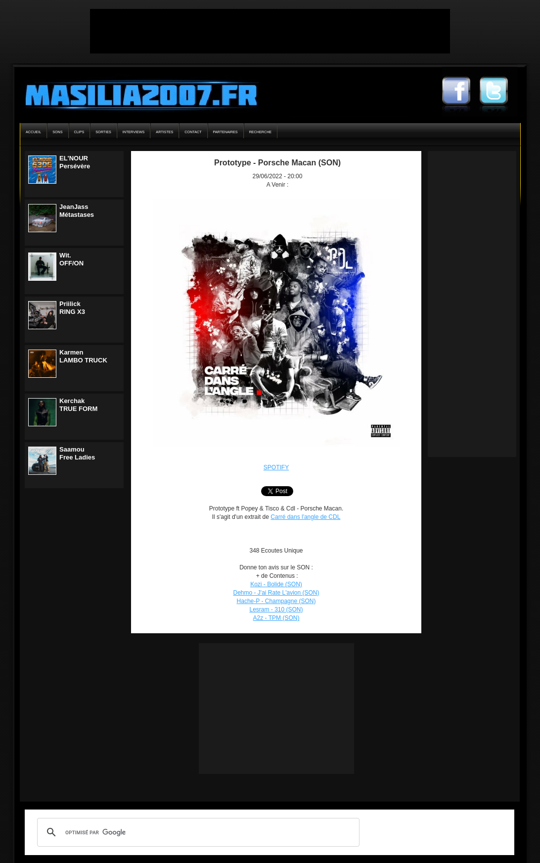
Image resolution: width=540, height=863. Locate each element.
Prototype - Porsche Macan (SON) (277, 162)
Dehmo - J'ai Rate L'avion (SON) (276, 592)
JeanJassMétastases (76, 210)
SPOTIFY (276, 467)
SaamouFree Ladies (77, 453)
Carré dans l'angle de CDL (305, 516)
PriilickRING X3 (72, 307)
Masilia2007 (136, 93)
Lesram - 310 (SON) (276, 609)
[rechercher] (196, 832)
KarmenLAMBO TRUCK (83, 356)
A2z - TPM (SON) (276, 617)
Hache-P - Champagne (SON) (276, 601)
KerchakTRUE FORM (78, 404)
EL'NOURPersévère (74, 162)
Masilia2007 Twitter (498, 91)
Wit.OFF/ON (71, 259)
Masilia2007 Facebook (461, 91)
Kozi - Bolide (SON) (276, 584)
